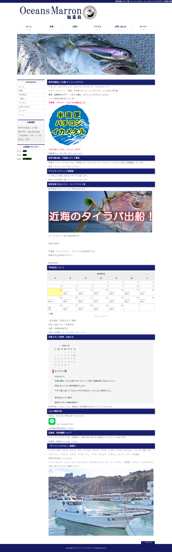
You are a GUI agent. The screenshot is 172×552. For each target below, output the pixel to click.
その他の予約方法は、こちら (61, 428)
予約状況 (22, 95)
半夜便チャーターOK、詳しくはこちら (65, 153)
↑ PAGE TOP (148, 542)
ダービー (143, 28)
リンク (21, 115)
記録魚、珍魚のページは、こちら (63, 441)
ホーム (28, 28)
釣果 (51, 28)
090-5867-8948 (34, 132)
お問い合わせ (120, 28)
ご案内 (74, 28)
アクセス (97, 28)
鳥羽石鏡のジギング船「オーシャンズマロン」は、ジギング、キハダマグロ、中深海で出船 (143, 1)
